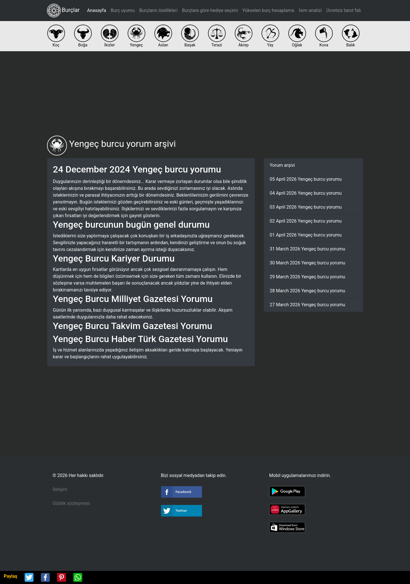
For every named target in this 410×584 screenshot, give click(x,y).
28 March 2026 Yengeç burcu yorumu (307, 290)
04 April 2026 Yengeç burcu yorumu (306, 193)
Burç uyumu (122, 10)
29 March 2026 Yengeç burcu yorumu (307, 276)
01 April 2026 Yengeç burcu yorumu (306, 235)
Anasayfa (96, 10)
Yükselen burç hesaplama (268, 10)
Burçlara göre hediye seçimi (210, 10)
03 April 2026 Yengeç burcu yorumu (306, 207)
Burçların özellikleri (158, 10)
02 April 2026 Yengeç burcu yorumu (306, 221)
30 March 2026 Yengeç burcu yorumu (307, 263)
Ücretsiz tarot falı (343, 10)
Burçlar (63, 10)
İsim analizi (310, 10)
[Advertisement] (205, 93)
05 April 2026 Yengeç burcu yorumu (306, 179)
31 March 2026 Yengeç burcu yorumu (307, 249)
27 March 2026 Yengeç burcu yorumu (307, 304)
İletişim (60, 489)
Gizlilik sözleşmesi (71, 503)
